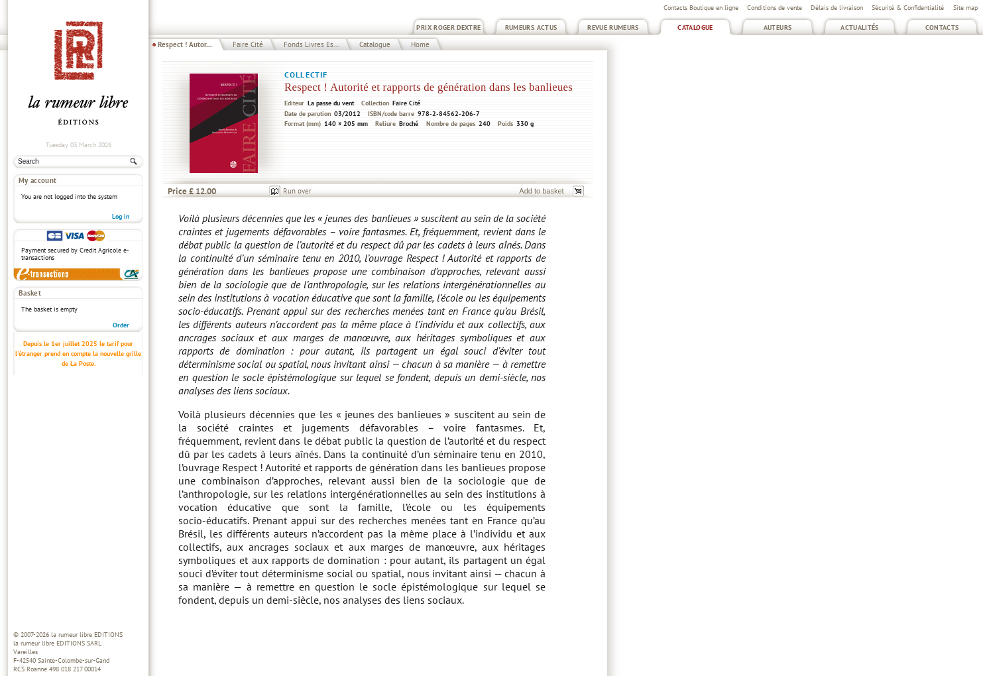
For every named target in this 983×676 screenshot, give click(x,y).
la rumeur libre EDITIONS (87, 634)
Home (420, 44)
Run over (297, 191)
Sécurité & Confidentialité (908, 7)
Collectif (305, 75)
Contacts (942, 27)
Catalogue (695, 27)
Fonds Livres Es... (311, 44)
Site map (965, 7)
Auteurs (778, 27)
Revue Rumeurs (613, 27)
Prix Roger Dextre (448, 27)
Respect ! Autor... (185, 44)
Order (121, 325)
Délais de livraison (837, 7)
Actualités (859, 27)
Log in (120, 216)
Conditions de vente (774, 7)
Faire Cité (248, 44)
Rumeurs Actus (531, 27)
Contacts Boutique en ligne (701, 7)
